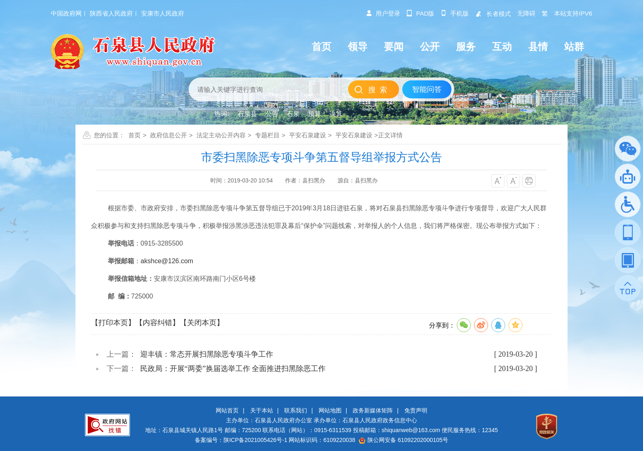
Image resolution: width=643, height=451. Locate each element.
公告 (271, 113)
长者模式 (493, 13)
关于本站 (261, 410)
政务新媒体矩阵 (373, 410)
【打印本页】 (113, 323)
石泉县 (247, 113)
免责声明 (415, 410)
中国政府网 (66, 13)
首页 (134, 135)
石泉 (293, 113)
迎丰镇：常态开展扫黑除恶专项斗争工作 (206, 354)
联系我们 (295, 410)
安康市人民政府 (162, 13)
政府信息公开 (168, 135)
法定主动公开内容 (221, 135)
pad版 (420, 13)
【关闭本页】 (202, 323)
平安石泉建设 (307, 135)
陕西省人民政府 (111, 13)
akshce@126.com (167, 260)
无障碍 (526, 13)
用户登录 (383, 13)
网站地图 (330, 410)
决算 (335, 113)
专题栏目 (267, 135)
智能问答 (427, 89)
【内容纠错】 (157, 323)
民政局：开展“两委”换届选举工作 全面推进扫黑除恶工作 (233, 368)
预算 (314, 113)
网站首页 (227, 410)
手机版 (454, 13)
